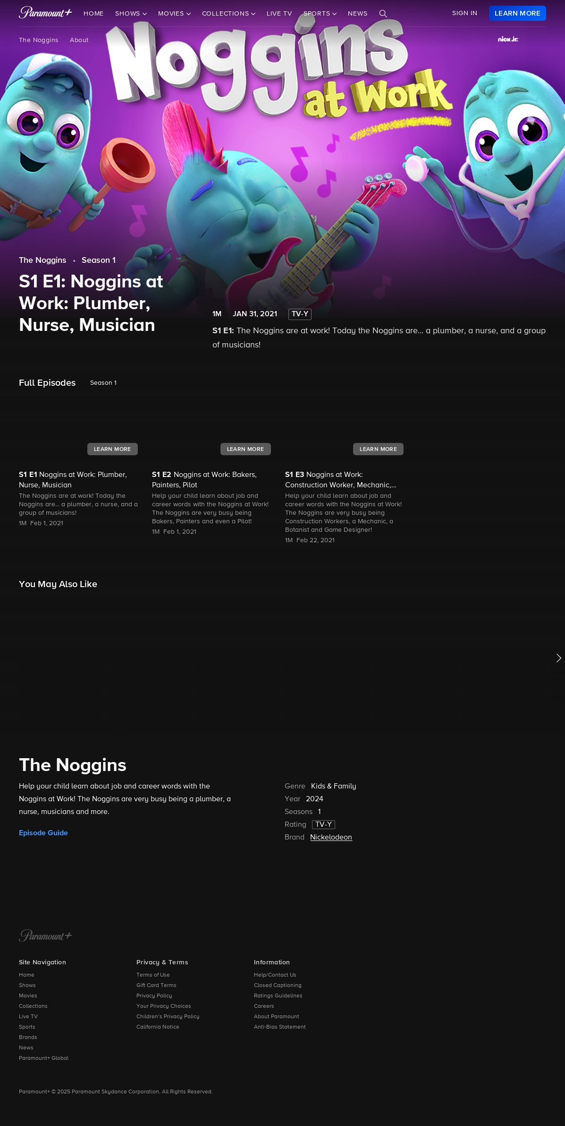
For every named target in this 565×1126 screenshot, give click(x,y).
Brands (28, 1037)
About (79, 40)
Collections (33, 1006)
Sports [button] (318, 13)
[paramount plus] (45, 13)
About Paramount (276, 1017)
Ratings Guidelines (278, 996)
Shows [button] (129, 13)
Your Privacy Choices (163, 1006)
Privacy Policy (154, 996)
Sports (27, 1027)
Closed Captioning (278, 985)
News (357, 13)
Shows (27, 985)
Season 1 (99, 260)
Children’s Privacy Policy (168, 1017)
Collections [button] (227, 13)
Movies (28, 996)
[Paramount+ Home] (45, 936)
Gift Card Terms (156, 985)
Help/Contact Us (275, 975)
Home (94, 13)
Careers (264, 1006)
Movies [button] (172, 13)
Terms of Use (153, 975)
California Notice (157, 1027)
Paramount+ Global (43, 1058)
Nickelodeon (331, 837)
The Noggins (39, 40)
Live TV (279, 13)
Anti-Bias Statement (280, 1027)
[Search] (383, 13)
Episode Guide (43, 833)
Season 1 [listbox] (103, 383)
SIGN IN (465, 13)
